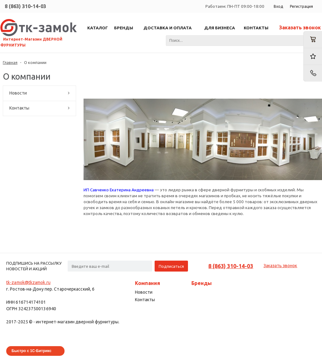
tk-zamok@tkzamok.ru (28, 282)
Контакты (19, 107)
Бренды (201, 283)
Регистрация (301, 6)
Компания (147, 283)
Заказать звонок (300, 27)
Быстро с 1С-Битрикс (31, 351)
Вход (278, 6)
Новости (18, 93)
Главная (10, 62)
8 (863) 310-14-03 (25, 6)
